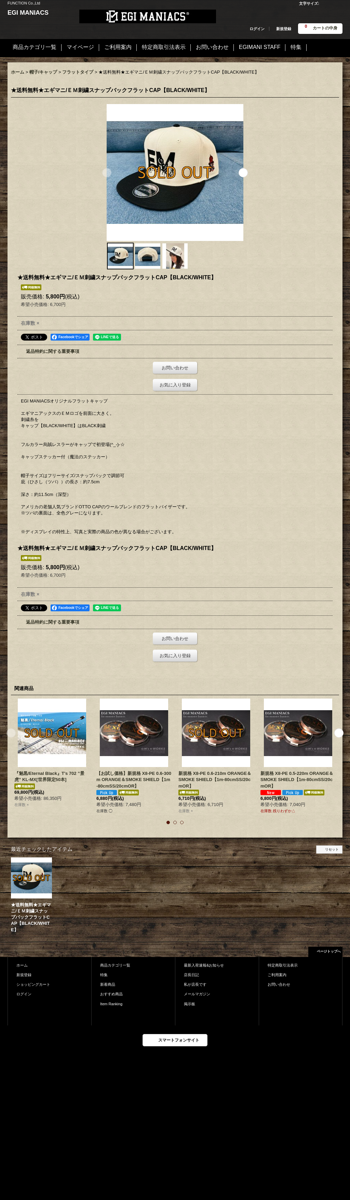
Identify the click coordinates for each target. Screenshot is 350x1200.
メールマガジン (197, 994)
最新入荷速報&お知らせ (204, 965)
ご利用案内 (277, 975)
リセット (332, 849)
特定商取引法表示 (283, 965)
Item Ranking (111, 1004)
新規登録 (283, 29)
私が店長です (195, 984)
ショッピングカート (33, 984)
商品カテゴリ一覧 (115, 965)
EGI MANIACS (28, 12)
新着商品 (107, 984)
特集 (104, 975)
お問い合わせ (175, 367)
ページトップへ (329, 951)
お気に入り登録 (175, 384)
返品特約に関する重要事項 (52, 351)
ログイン (257, 29)
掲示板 (189, 1004)
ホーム (22, 965)
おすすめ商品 (111, 994)
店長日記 (191, 975)
